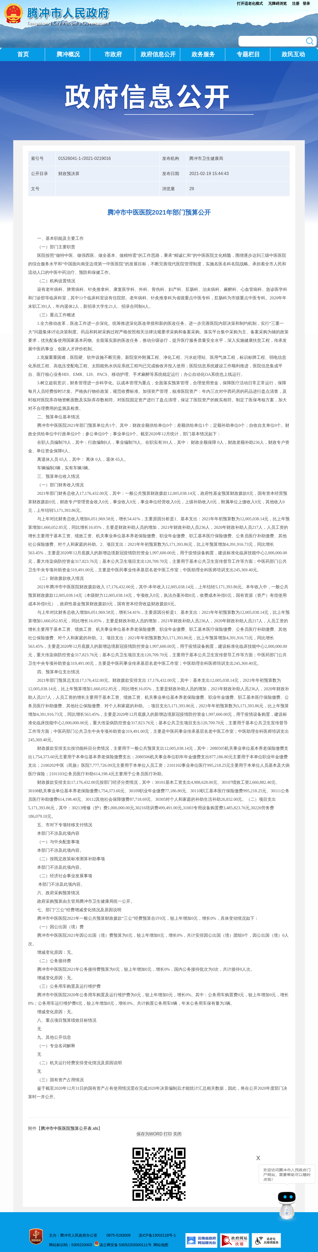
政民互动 (293, 54)
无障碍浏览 (277, 3)
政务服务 (203, 54)
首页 (23, 54)
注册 (295, 3)
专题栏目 (248, 54)
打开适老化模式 (250, 3)
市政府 (113, 54)
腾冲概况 (68, 54)
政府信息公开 (158, 54)
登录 (306, 3)
